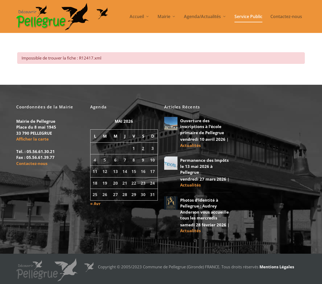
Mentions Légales (276, 266)
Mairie (164, 16)
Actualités (190, 145)
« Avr (95, 203)
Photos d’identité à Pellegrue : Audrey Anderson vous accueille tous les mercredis (204, 209)
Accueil (137, 16)
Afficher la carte (32, 139)
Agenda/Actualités (202, 16)
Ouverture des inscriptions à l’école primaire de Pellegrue (202, 126)
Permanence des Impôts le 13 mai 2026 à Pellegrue (204, 166)
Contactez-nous (286, 16)
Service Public (248, 16)
